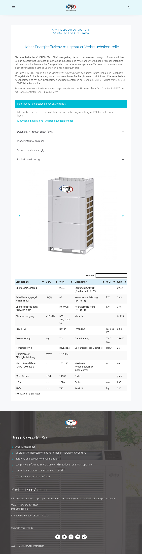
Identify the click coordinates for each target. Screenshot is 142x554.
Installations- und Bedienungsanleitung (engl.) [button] (41, 103)
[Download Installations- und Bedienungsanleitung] (45, 120)
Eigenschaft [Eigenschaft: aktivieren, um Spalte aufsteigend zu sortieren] (22, 281)
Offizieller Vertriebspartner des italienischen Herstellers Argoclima (50, 452)
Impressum (38, 546)
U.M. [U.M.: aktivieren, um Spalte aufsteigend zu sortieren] (48, 281)
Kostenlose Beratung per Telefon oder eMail (39, 470)
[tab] (71, 104)
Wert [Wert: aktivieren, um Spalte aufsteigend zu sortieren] (61, 281)
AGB (13, 546)
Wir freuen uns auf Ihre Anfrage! (32, 476)
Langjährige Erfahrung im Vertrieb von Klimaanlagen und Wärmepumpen (54, 464)
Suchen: (106, 275)
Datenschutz (25, 546)
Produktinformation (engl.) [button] (31, 140)
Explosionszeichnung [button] (28, 159)
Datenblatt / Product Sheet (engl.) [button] (35, 131)
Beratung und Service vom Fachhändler (36, 458)
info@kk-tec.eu (19, 508)
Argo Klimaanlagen (25, 446)
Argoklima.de (27, 528)
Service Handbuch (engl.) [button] (30, 150)
